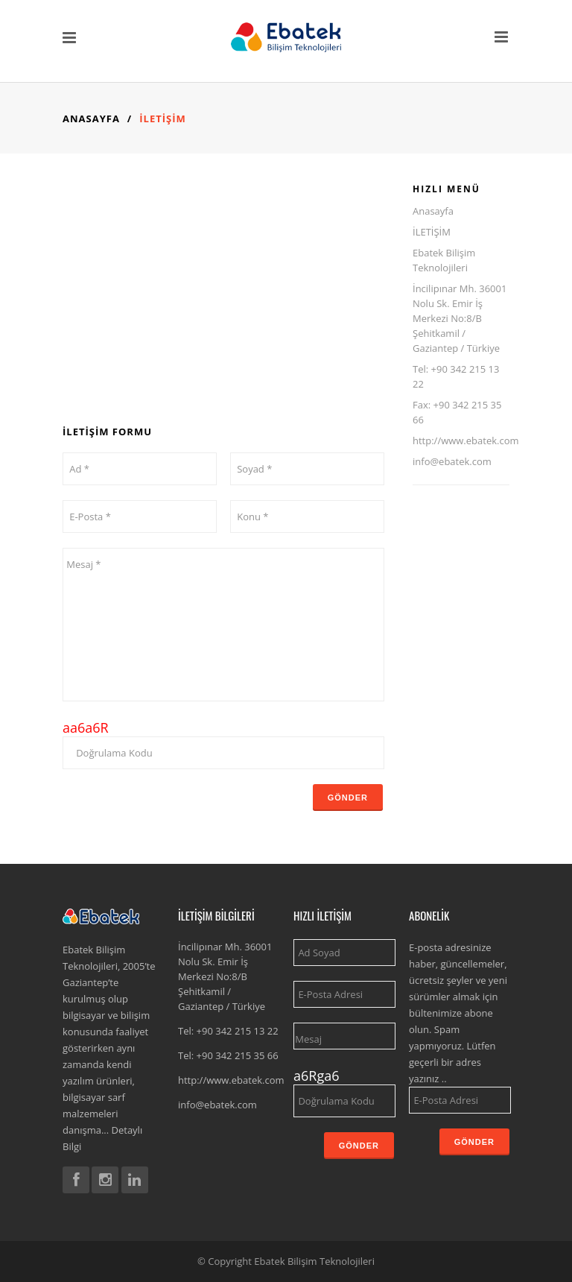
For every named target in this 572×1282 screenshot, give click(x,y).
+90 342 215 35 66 (238, 1055)
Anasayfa (91, 118)
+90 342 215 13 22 (238, 1031)
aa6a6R (86, 727)
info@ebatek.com (452, 461)
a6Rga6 (316, 1075)
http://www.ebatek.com (466, 440)
